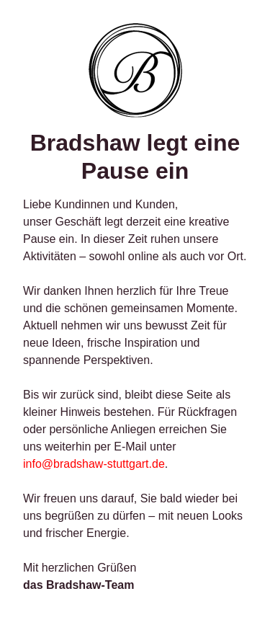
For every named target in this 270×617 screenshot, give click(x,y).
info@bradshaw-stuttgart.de (94, 464)
